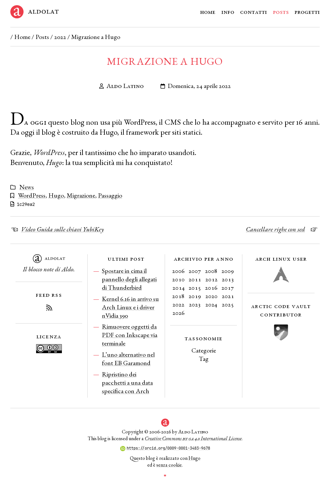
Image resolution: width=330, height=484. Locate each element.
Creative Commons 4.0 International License (193, 438)
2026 (178, 312)
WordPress (31, 195)
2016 (211, 287)
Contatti (253, 11)
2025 (228, 304)
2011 (195, 279)
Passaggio (110, 195)
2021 (228, 296)
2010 (178, 279)
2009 (227, 270)
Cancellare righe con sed (275, 229)
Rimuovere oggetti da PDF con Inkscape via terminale (129, 334)
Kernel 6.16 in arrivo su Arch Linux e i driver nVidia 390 (130, 307)
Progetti (307, 11)
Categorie (203, 350)
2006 (178, 270)
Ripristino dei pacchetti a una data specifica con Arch (127, 382)
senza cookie (169, 464)
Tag (204, 358)
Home (207, 11)
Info (227, 11)
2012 (211, 279)
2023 (195, 304)
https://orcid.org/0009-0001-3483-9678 (165, 448)
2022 (60, 37)
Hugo (56, 195)
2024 (211, 304)
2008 (211, 270)
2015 (195, 287)
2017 (227, 287)
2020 (211, 296)
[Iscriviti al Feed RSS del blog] (49, 309)
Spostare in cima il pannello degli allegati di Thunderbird (129, 279)
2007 (195, 270)
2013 (228, 279)
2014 (178, 287)
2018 (178, 296)
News (26, 187)
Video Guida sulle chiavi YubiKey (62, 229)
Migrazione (81, 195)
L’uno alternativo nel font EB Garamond (128, 358)
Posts (281, 11)
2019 (195, 296)
